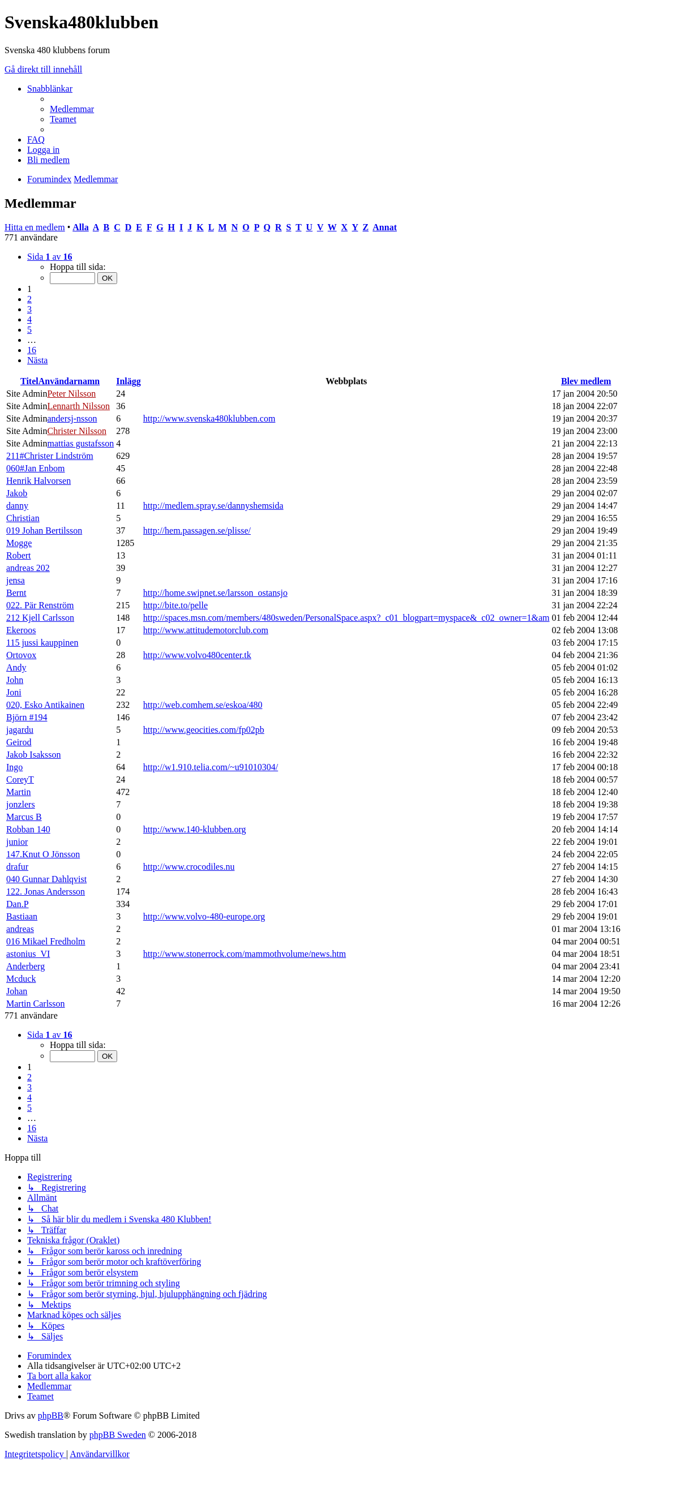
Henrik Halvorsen (38, 481)
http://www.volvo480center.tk (197, 655)
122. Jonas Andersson (45, 891)
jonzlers (20, 804)
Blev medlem (586, 381)
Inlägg (128, 381)
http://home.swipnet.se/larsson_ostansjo (215, 593)
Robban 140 (28, 829)
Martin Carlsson (35, 1003)
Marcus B (24, 817)
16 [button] (31, 350)
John (14, 680)
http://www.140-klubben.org (194, 829)
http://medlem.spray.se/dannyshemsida (213, 505)
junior (17, 842)
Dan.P (17, 904)
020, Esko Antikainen (45, 705)
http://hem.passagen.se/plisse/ (197, 530)
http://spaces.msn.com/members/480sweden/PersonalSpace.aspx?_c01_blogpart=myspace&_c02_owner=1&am (346, 617)
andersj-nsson (72, 418)
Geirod (18, 742)
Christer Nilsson (76, 431)
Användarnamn (69, 381)
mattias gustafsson (80, 443)
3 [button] (29, 309)
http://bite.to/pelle (175, 605)
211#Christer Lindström (49, 456)
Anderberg (25, 966)
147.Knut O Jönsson (43, 854)
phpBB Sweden (117, 1435)
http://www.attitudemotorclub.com (205, 630)
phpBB (50, 1415)
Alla (80, 227)
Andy (16, 667)
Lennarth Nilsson (78, 406)
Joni (14, 692)
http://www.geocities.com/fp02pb (203, 729)
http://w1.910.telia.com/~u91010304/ (210, 767)
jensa (15, 580)
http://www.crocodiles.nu (189, 866)
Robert (18, 555)
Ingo (14, 767)
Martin (18, 792)
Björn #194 (26, 717)
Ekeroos (21, 630)
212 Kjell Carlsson (40, 617)
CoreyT (20, 779)
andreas (20, 929)
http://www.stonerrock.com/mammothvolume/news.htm (244, 954)
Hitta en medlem (35, 227)
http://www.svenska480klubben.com (209, 418)
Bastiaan (21, 916)
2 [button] (29, 299)
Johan (16, 991)
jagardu (19, 729)
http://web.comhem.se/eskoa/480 (203, 705)
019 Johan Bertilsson (44, 530)
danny (17, 505)
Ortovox (21, 655)
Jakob (16, 493)
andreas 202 (28, 568)
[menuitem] (72, 109)
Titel (29, 381)
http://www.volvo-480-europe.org (204, 916)
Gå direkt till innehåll (43, 69)
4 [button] (29, 319)
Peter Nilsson (71, 393)
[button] (49, 256)
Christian (23, 518)
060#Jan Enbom (35, 468)
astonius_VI (28, 954)
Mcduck (21, 978)
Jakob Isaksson (33, 754)
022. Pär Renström (40, 605)
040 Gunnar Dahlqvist (46, 879)
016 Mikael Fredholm (45, 941)
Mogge (19, 543)
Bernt (16, 593)
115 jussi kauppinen (42, 642)
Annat (384, 227)
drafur (17, 866)
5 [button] (29, 329)
